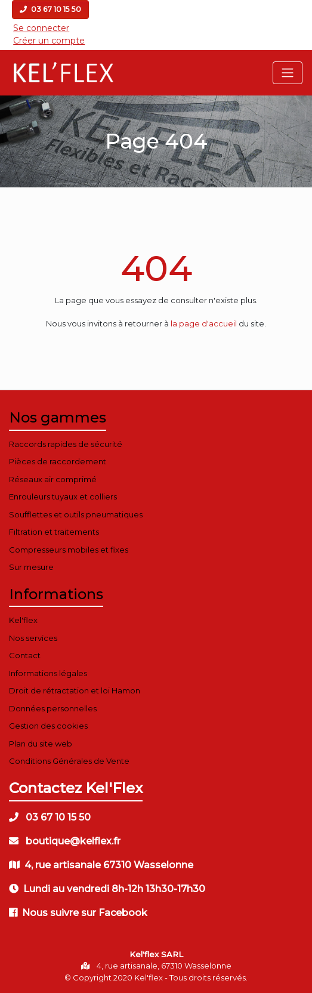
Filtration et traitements (54, 531)
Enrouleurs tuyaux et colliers (63, 496)
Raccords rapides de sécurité (65, 444)
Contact (25, 655)
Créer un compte (49, 40)
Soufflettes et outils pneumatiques (76, 514)
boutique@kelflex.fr (65, 841)
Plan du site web (40, 743)
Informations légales (48, 673)
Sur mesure (31, 567)
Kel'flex (23, 620)
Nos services (33, 638)
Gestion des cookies (48, 725)
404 (156, 268)
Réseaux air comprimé (53, 479)
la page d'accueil (204, 323)
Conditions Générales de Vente (69, 761)
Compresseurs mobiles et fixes (68, 549)
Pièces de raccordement (57, 461)
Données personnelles (53, 708)
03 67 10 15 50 (50, 9)
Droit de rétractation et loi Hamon (74, 690)
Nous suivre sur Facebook (78, 912)
